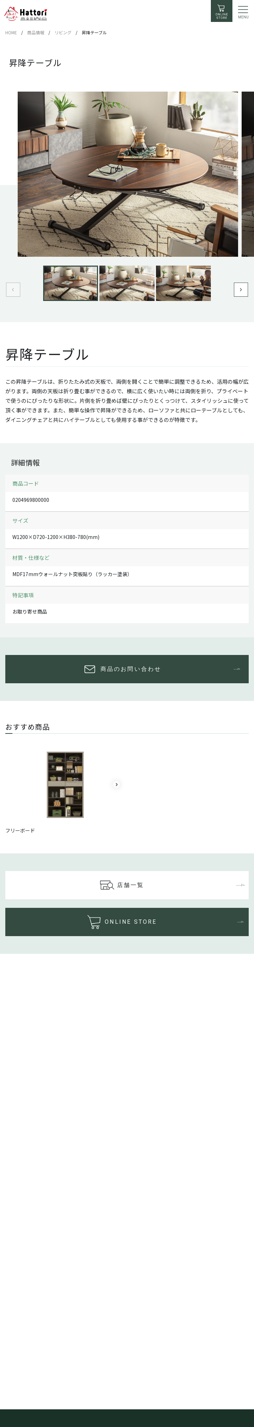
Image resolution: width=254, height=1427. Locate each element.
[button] (241, 290)
